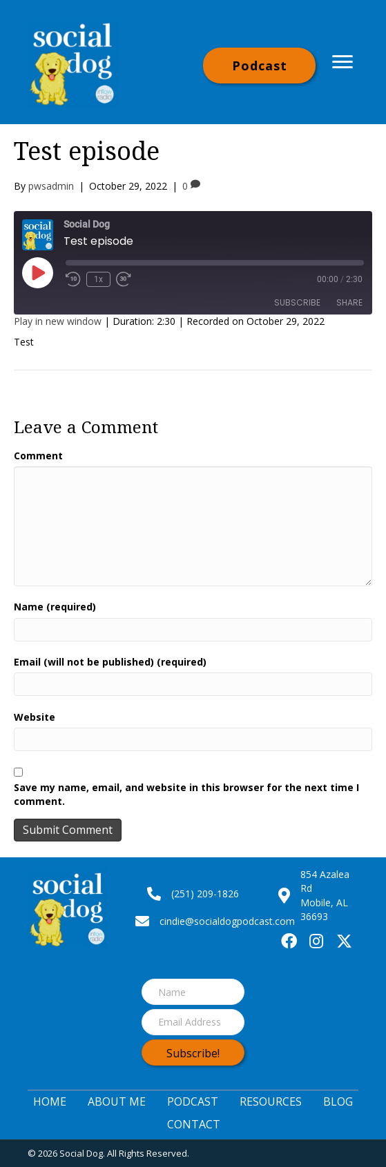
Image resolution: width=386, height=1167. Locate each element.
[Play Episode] (37, 272)
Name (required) (55, 606)
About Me (117, 1101)
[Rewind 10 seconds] (73, 279)
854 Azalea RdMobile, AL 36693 (324, 895)
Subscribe (297, 302)
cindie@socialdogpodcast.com (227, 921)
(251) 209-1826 (205, 893)
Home (49, 1101)
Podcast (192, 1101)
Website (34, 717)
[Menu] (342, 62)
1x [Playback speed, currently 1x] (98, 279)
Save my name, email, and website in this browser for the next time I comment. (186, 794)
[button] (259, 65)
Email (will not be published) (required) (110, 661)
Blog (338, 1101)
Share (349, 302)
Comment (38, 455)
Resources (271, 1101)
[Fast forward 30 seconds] (124, 279)
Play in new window (58, 321)
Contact (193, 1124)
